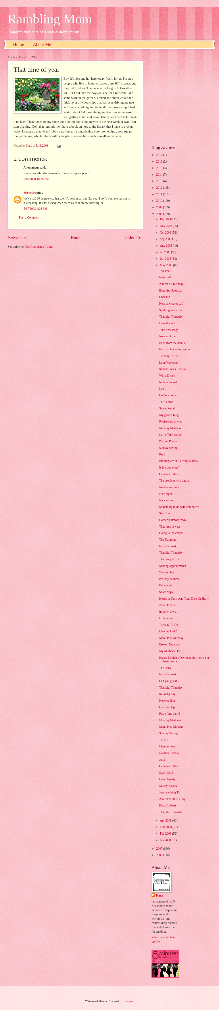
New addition (167, 336)
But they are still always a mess (178, 461)
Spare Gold (166, 772)
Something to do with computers (179, 507)
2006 (159, 855)
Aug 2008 (166, 245)
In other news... (168, 611)
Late (162, 388)
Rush (162, 454)
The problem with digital (174, 480)
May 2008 (166, 265)
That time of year (169, 526)
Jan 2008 (166, 840)
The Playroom (168, 539)
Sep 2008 (166, 239)
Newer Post (18, 237)
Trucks (163, 740)
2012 (159, 187)
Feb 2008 (166, 833)
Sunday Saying (168, 447)
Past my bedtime (169, 579)
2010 (159, 200)
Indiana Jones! (168, 382)
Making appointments (172, 566)
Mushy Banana (168, 785)
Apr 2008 (166, 820)
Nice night (165, 493)
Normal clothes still (171, 303)
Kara (159, 895)
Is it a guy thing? (169, 467)
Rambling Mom (50, 19)
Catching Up (167, 707)
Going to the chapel (171, 533)
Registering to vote (170, 421)
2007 (159, 848)
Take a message (168, 330)
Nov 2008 (166, 226)
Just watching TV (170, 792)
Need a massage (169, 487)
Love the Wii (167, 323)
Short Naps (166, 592)
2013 (159, 181)
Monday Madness (170, 428)
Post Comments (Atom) (39, 246)
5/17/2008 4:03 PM (35, 208)
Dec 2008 (166, 219)
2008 (159, 214)
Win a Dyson (167, 375)
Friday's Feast (167, 546)
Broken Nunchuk (169, 644)
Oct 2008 (166, 232)
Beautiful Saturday (170, 290)
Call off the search (170, 434)
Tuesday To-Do (168, 356)
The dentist (166, 402)
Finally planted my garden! (175, 349)
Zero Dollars (167, 605)
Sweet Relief (167, 408)
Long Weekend (168, 362)
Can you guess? (168, 681)
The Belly (165, 668)
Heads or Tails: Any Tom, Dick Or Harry (184, 598)
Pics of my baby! (169, 713)
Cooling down (168, 395)
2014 (159, 174)
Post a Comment (29, 217)
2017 (159, 155)
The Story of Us (169, 559)
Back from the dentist (172, 343)
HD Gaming (166, 618)
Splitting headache (170, 310)
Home (18, 44)
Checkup (164, 297)
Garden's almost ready (172, 520)
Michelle (29, 192)
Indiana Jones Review (172, 369)
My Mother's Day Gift (172, 651)
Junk (162, 759)
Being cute (165, 585)
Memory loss (167, 746)
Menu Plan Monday (171, 638)
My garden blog (169, 415)
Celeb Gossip (167, 779)
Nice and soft (167, 500)
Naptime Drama (169, 753)
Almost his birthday (171, 284)
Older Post (134, 237)
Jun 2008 (166, 258)
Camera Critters (169, 474)
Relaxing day (167, 694)
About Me (42, 44)
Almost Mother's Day (172, 799)
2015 (159, 168)
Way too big (166, 572)
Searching (165, 513)
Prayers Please (168, 441)
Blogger (128, 1001)
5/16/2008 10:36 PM (36, 179)
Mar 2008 (166, 827)
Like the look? (168, 631)
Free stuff (165, 277)
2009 (159, 207)
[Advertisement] (44, 96)
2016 (159, 161)
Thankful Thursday (170, 316)
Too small (165, 271)
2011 (159, 194)
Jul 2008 (165, 252)
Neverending (167, 700)
